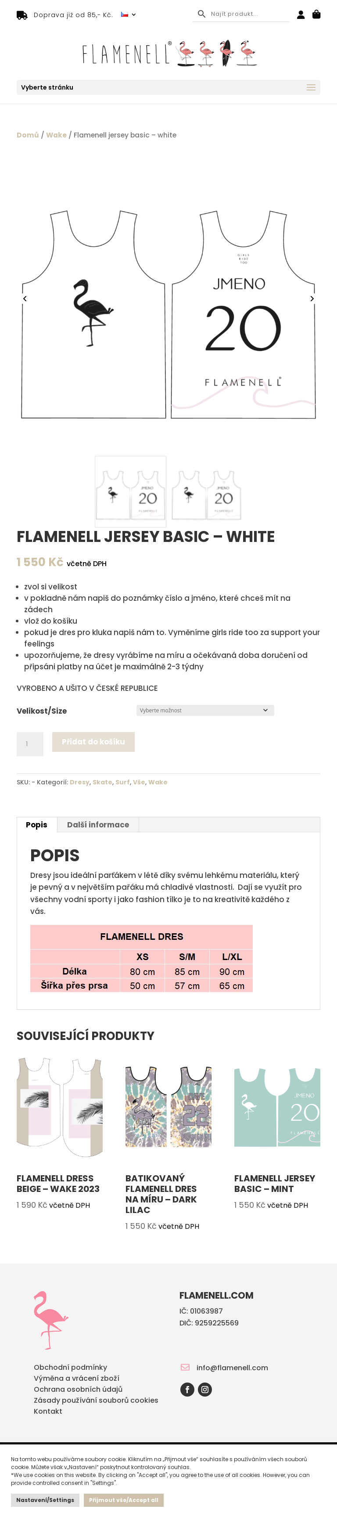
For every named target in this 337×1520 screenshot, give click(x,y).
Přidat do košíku (93, 742)
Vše (139, 782)
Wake (56, 135)
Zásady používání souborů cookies (96, 1401)
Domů (28, 135)
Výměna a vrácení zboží (76, 1379)
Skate (102, 782)
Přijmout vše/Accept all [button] (123, 1500)
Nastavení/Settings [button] (45, 1500)
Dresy (80, 782)
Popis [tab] (36, 825)
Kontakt (48, 1412)
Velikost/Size (42, 711)
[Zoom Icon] (168, 299)
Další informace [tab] (98, 825)
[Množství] (30, 744)
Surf (122, 782)
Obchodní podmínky (70, 1368)
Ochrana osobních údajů (78, 1390)
